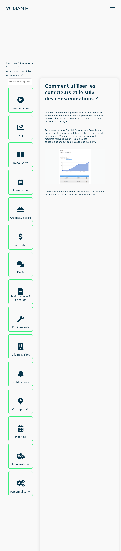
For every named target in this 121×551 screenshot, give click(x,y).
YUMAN (17, 8)
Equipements (26, 63)
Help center (12, 63)
